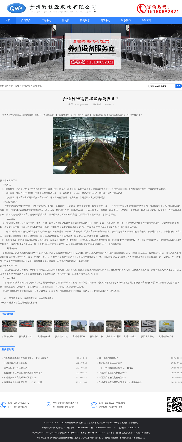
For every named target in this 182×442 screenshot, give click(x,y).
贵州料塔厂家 (78, 336)
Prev (2, 52)
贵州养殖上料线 (113, 336)
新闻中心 (105, 20)
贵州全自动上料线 (132, 336)
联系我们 (126, 20)
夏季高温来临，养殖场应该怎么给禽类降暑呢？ (31, 298)
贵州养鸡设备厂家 (97, 115)
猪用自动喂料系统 (10, 336)
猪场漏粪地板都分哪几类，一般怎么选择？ (24, 382)
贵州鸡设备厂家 (166, 336)
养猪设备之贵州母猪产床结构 (22, 302)
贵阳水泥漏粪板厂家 (150, 336)
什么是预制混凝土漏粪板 (15, 363)
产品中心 (46, 20)
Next (176, 52)
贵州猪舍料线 (44, 336)
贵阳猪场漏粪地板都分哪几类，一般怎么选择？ (26, 358)
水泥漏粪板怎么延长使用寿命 (113, 372)
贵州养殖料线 (61, 336)
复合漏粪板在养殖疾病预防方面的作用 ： (23, 372)
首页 (7, 20)
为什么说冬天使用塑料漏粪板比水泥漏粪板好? (121, 382)
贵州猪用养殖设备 (27, 336)
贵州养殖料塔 (96, 336)
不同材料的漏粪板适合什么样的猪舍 (116, 368)
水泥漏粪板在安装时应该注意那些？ (21, 377)
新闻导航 (26, 86)
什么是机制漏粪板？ (108, 358)
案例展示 (85, 20)
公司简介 (26, 20)
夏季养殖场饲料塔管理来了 (16, 368)
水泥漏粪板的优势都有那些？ (113, 377)
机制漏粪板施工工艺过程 (110, 363)
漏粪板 (65, 20)
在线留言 (146, 20)
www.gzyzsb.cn (81, 104)
